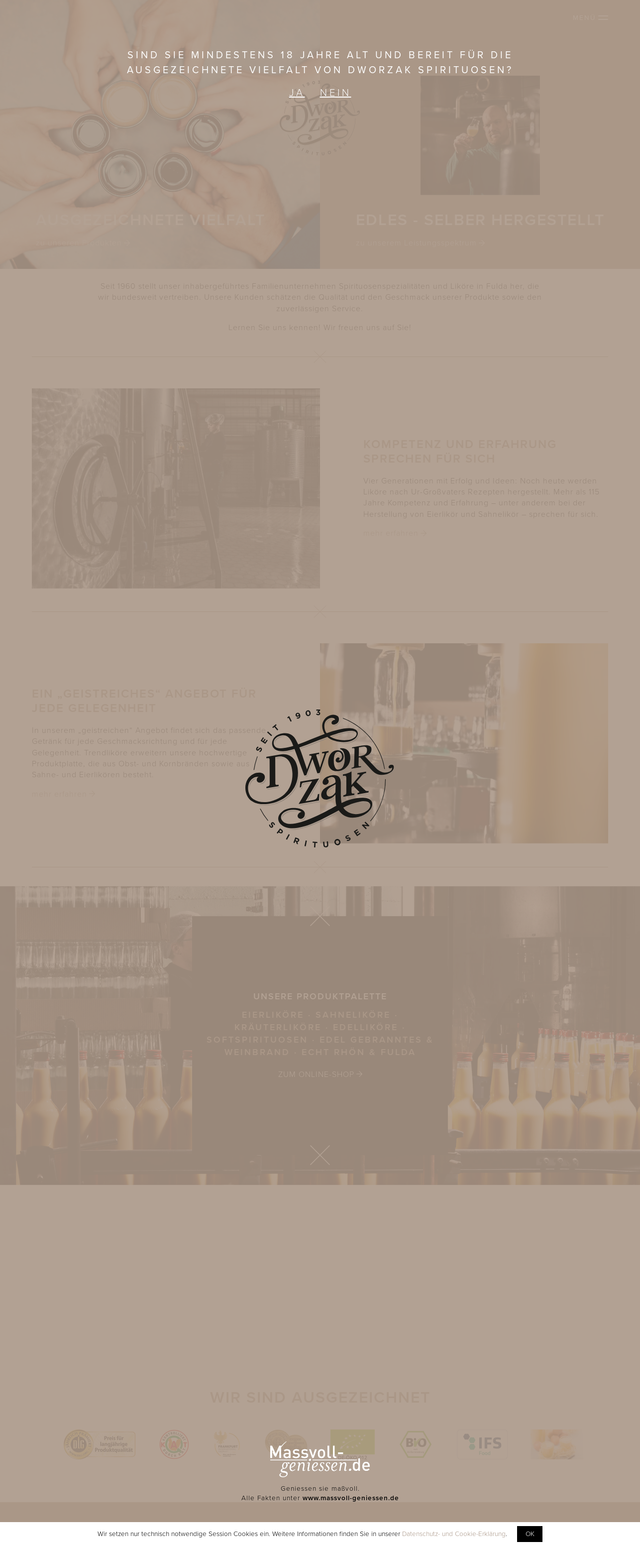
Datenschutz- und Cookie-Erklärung (454, 1534)
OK (530, 1534)
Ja (297, 93)
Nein (335, 93)
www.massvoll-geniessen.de (351, 1498)
